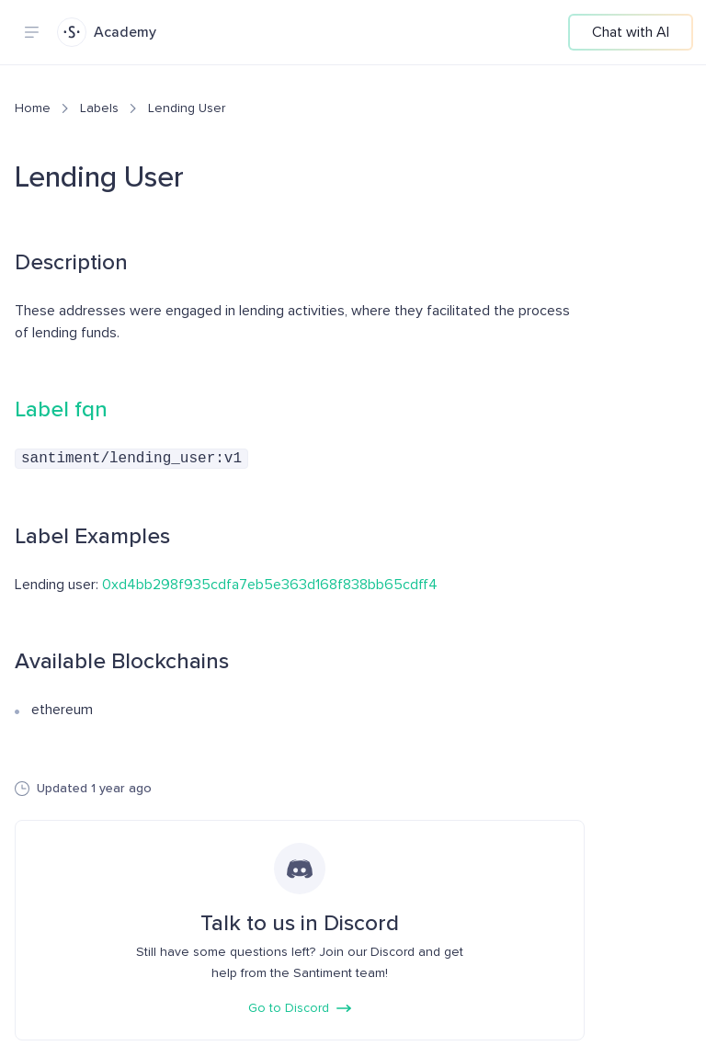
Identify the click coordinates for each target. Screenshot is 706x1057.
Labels (99, 108)
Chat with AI (630, 32)
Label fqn (61, 409)
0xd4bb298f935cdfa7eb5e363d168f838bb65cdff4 (270, 583)
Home (33, 108)
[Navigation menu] (31, 32)
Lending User (186, 108)
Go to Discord (299, 1006)
